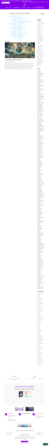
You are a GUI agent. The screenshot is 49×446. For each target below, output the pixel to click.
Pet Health (20, 24)
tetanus (39, 273)
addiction (39, 70)
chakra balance (40, 104)
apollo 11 (39, 84)
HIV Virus (15, 30)
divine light (39, 122)
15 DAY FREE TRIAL (39, 7)
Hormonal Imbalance (13, 31)
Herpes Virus (15, 29)
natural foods (39, 190)
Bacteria (38, 296)
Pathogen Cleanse (21, 22)
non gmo (39, 199)
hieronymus (39, 155)
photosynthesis (40, 228)
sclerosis (39, 256)
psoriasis (39, 241)
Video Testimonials (21, 37)
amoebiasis (39, 76)
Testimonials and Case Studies (23, 35)
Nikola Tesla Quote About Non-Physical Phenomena (40, 56)
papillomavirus (40, 214)
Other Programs (13, 379)
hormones (39, 160)
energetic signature (40, 128)
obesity (39, 206)
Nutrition (19, 20)
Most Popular (10, 378)
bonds (42, 94)
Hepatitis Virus (14, 28)
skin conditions (40, 259)
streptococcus (40, 268)
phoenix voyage (40, 225)
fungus (41, 147)
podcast (39, 233)
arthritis (39, 87)
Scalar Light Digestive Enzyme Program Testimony (40, 52)
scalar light (39, 250)
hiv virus (39, 158)
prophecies (39, 236)
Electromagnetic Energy (13, 23)
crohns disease (40, 113)
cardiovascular (40, 99)
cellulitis (42, 102)
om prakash (39, 208)
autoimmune (40, 93)
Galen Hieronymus (14, 27)
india (38, 163)
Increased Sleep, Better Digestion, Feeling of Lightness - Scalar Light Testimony (40, 47)
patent (39, 219)
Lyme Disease (14, 36)
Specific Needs (17, 378)
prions (42, 233)
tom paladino (40, 279)
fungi (38, 147)
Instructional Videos (40, 318)
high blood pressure (40, 157)
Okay (25, 441)
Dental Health (14, 22)
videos (39, 285)
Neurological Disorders (22, 19)
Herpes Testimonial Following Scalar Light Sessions (40, 39)
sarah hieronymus (40, 248)
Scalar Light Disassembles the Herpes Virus (40, 35)
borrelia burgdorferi (40, 96)
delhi (38, 114)
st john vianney (40, 264)
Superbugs (39, 356)
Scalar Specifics (16, 7)
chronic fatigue (40, 107)
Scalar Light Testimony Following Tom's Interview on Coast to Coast (40, 27)
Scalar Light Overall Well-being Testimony (40, 31)
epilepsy (39, 134)
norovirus (39, 203)
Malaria (16, 37)
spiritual (41, 261)
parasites (39, 216)
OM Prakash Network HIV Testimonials (24, 21)
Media (16, 38)
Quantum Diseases (21, 28)
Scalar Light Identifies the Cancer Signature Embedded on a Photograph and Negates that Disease (40, 62)
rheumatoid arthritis (41, 247)
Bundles (28, 7)
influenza (41, 163)
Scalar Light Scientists (22, 29)
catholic (39, 102)
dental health (39, 116)
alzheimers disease (40, 73)
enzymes (39, 132)
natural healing (40, 191)
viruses (39, 288)
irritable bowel (40, 166)
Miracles (19, 16)
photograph (39, 227)
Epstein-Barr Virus (14, 24)
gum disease (39, 152)
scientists (39, 253)
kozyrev (39, 171)
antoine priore (40, 82)
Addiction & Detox (14, 15)
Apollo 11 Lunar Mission (13, 16)
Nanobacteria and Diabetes (13, 60)
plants (38, 230)
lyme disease (39, 180)
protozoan (39, 239)
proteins (39, 238)
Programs (24, 7)
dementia (41, 114)
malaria (39, 182)
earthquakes (39, 124)
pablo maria (39, 211)
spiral (38, 261)
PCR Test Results (21, 23)
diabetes (42, 119)
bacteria (39, 94)
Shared (19, 30)
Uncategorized (20, 36)
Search (42, 13)
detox (38, 119)
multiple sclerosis (40, 185)
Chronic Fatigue (14, 20)
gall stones (39, 149)
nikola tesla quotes (40, 197)
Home (6, 7)
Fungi (38, 307)
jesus (38, 168)
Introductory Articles (13, 35)
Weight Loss (20, 39)
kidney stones (40, 169)
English (4, 2)
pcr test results (40, 222)
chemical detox (40, 105)
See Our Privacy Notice (24, 443)
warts (41, 288)
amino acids (39, 75)
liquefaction (39, 179)
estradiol (39, 140)
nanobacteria (40, 188)
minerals (42, 182)
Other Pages (33, 378)
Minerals (19, 15)
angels (39, 78)
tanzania (39, 270)
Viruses (19, 38)
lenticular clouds (40, 174)
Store (33, 7)
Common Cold (14, 21)
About (10, 7)
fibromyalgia (39, 146)
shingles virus (40, 258)
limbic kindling (40, 177)
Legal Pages (40, 378)
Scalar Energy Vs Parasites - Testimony (40, 42)
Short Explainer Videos (22, 32)
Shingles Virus (20, 31)
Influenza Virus (14, 32)
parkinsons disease (40, 217)
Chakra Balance (14, 19)
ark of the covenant (40, 85)
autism (39, 91)
